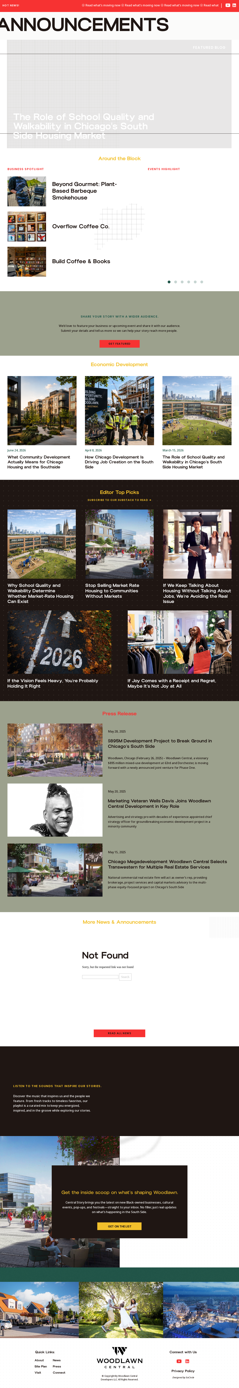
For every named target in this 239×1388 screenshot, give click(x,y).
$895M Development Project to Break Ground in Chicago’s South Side (160, 743)
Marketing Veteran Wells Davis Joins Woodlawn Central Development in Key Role (159, 803)
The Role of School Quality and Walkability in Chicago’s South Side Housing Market (193, 462)
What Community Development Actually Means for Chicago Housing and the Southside (38, 462)
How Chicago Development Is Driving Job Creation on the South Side (119, 462)
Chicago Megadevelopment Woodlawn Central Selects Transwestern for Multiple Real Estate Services (167, 864)
